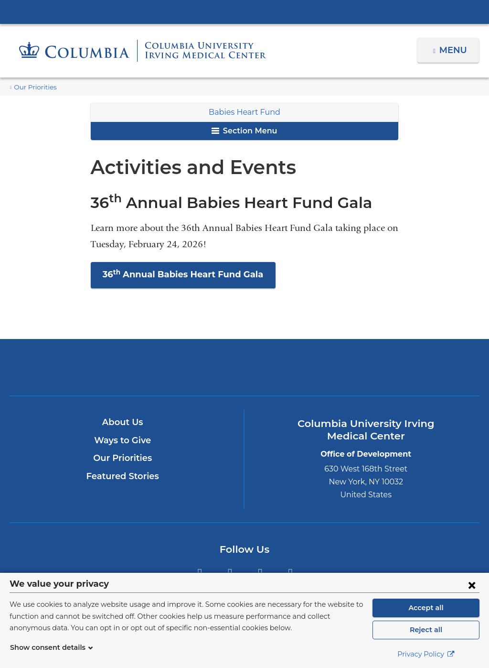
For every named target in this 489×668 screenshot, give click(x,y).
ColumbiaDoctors (321, 367)
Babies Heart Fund (244, 112)
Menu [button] (454, 50)
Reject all (426, 630)
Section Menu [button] (244, 131)
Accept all (426, 608)
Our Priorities (33, 87)
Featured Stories (123, 476)
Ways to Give (122, 440)
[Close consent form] (471, 584)
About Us (123, 422)
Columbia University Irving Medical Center (244, 11)
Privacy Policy (426, 654)
